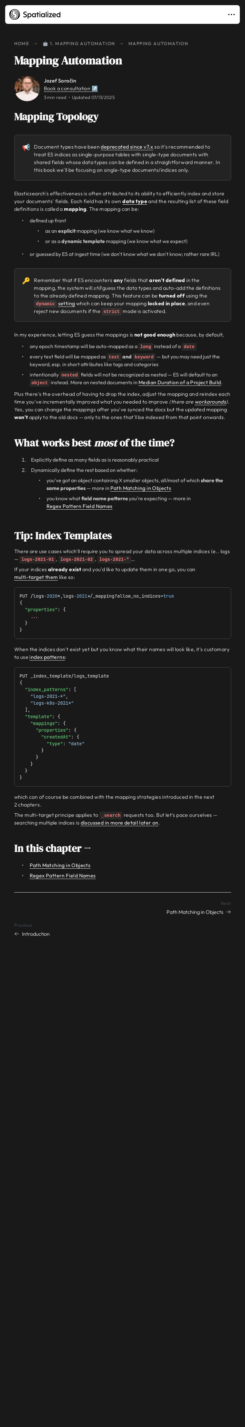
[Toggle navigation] (232, 14)
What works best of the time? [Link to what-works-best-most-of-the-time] (98, 443)
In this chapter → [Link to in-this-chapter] (57, 848)
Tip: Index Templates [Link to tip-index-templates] (67, 536)
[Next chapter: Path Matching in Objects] (122, 907)
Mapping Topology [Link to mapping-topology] (60, 117)
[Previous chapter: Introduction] (122, 929)
